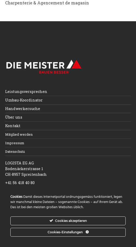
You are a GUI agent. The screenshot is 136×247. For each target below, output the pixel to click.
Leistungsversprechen (26, 91)
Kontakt (12, 125)
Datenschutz (15, 151)
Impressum (14, 143)
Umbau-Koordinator (24, 100)
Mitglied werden (19, 134)
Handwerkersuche (22, 108)
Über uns (13, 117)
